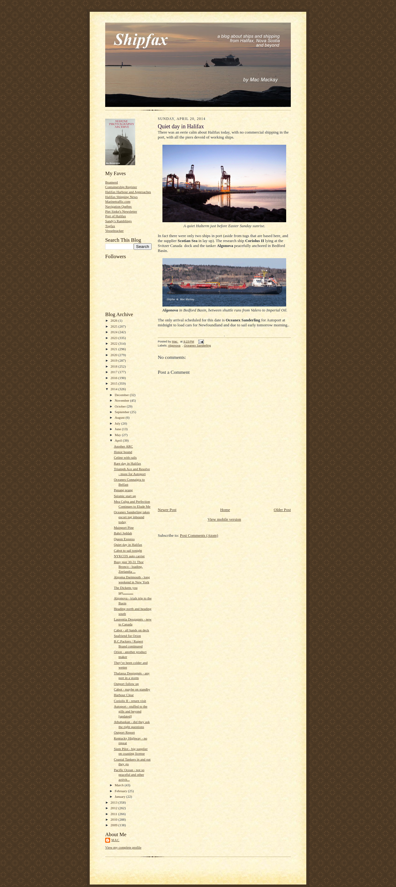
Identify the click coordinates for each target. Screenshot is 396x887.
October (121, 406)
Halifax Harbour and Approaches (128, 192)
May (118, 435)
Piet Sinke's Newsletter (121, 211)
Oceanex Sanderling (197, 345)
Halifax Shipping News (121, 197)
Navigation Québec (118, 206)
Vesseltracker (114, 230)
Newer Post (167, 509)
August (120, 417)
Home (225, 509)
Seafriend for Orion (127, 636)
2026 (114, 320)
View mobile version (224, 519)
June (118, 429)
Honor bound (123, 452)
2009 (114, 825)
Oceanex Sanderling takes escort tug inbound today (132, 516)
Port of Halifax (115, 216)
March (120, 785)
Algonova (174, 345)
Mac (115, 840)
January (121, 796)
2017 (114, 372)
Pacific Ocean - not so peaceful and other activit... (129, 774)
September (123, 412)
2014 (114, 389)
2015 (114, 383)
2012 (114, 808)
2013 (114, 802)
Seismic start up (125, 496)
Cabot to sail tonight (128, 550)
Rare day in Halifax (127, 463)
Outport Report (124, 732)
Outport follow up (126, 684)
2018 (114, 366)
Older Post (282, 509)
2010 (114, 819)
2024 (114, 332)
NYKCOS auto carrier (129, 556)
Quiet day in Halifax (128, 544)
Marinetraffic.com (117, 201)
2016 (114, 378)
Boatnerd (111, 182)
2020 (114, 355)
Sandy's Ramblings (118, 221)
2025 (114, 326)
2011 (114, 814)
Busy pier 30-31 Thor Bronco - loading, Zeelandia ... (129, 566)
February (121, 791)
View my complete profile (123, 847)
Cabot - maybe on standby (132, 689)
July (118, 423)
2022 (114, 343)
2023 (114, 338)
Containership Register (121, 187)
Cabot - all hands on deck (131, 630)
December (122, 395)
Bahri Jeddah (123, 533)
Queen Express (124, 539)
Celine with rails (125, 457)
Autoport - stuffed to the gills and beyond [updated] (130, 711)
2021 (114, 349)
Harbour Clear (124, 695)
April (119, 440)
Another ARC (123, 446)
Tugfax (110, 226)
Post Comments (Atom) (199, 535)
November (122, 400)
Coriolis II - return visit (130, 701)
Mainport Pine (124, 527)
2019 (114, 360)
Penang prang (123, 490)
